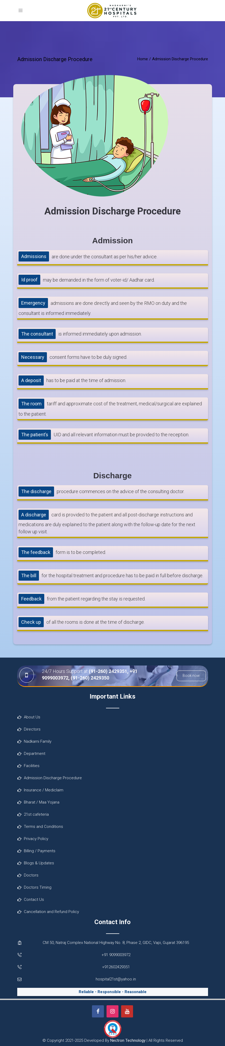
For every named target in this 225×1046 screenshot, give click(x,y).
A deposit (31, 380)
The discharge (36, 491)
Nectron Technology (127, 1040)
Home (142, 59)
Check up (31, 622)
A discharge (33, 514)
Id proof (29, 279)
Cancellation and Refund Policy (51, 911)
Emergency (33, 303)
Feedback (31, 599)
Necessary (32, 357)
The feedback (35, 552)
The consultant (37, 334)
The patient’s (34, 434)
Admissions (33, 256)
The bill (28, 575)
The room (31, 403)
